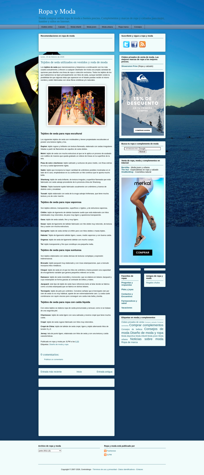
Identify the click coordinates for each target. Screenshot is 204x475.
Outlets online (47, 27)
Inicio (79, 372)
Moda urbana (107, 27)
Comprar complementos (146, 325)
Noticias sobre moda (146, 339)
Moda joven (91, 27)
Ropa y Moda (56, 11)
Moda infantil (76, 27)
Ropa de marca (129, 342)
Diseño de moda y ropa (58, 344)
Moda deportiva (128, 336)
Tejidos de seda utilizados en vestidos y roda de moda (74, 62)
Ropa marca (123, 27)
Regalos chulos (153, 283)
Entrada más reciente (51, 372)
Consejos (138, 27)
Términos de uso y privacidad (105, 469)
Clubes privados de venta (132, 322)
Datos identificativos (126, 469)
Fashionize (111, 451)
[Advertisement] (76, 44)
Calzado (61, 27)
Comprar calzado (150, 322)
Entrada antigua (104, 372)
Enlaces (139, 469)
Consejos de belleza (131, 329)
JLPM (109, 455)
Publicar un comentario (53, 359)
